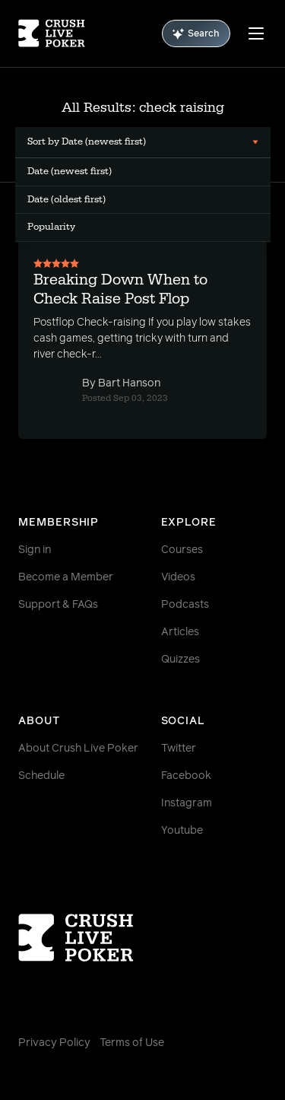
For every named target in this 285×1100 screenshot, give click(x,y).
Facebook (186, 776)
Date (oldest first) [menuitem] (66, 199)
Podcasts (185, 604)
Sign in (34, 550)
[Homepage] (51, 33)
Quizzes (180, 659)
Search (196, 34)
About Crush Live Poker (78, 748)
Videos (178, 577)
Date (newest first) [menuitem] (69, 171)
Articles (180, 632)
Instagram (186, 803)
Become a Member (65, 577)
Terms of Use (132, 1043)
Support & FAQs (58, 604)
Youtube (182, 830)
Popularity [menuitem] (51, 227)
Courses (182, 550)
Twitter (178, 748)
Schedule (41, 776)
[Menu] (256, 33)
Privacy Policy (54, 1043)
